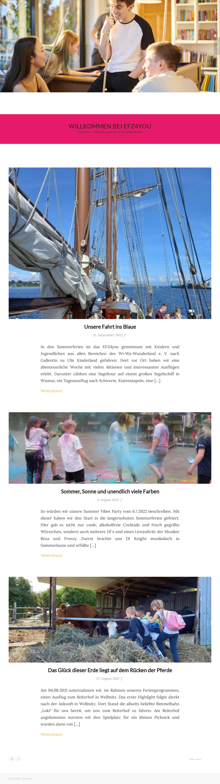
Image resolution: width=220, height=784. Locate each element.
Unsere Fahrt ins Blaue (110, 327)
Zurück (3, 46)
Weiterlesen (53, 390)
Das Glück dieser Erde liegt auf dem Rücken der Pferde (110, 670)
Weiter (217, 46)
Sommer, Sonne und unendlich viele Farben (110, 491)
